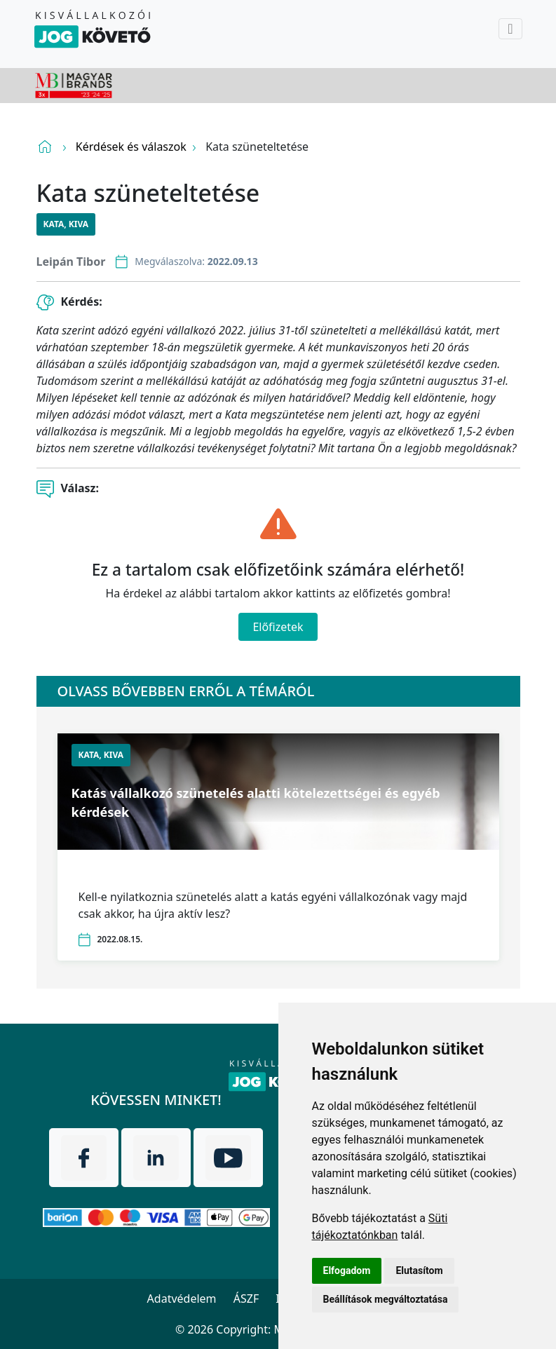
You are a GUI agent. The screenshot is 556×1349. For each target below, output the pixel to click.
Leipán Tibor (71, 261)
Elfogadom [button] (347, 1270)
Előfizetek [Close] (277, 627)
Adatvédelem (182, 1298)
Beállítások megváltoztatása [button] (385, 1299)
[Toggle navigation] (510, 28)
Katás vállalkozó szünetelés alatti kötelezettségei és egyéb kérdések (256, 802)
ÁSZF (246, 1298)
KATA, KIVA (66, 224)
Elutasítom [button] (418, 1270)
